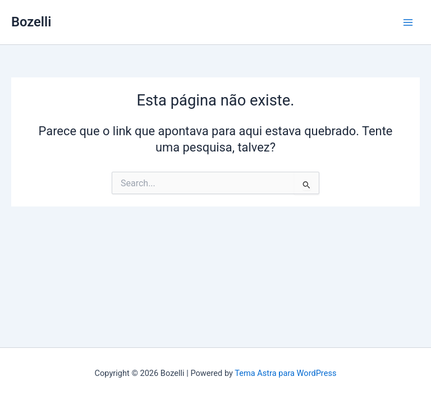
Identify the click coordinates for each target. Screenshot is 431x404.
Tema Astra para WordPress (285, 373)
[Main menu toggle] (408, 22)
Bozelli (31, 22)
